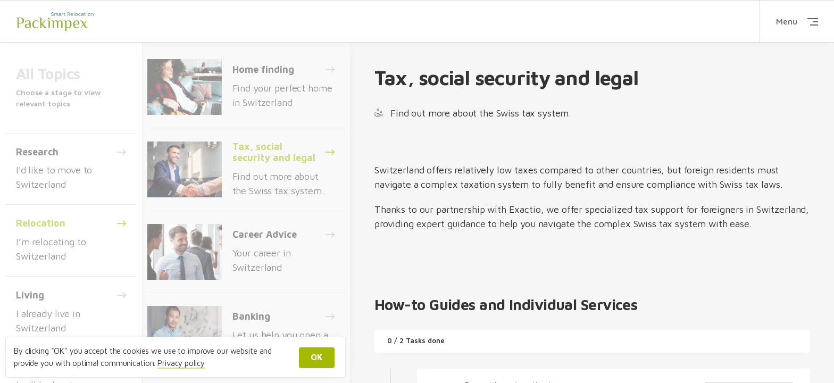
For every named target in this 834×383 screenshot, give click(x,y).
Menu (797, 21)
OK (317, 357)
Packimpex (55, 21)
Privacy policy (180, 363)
